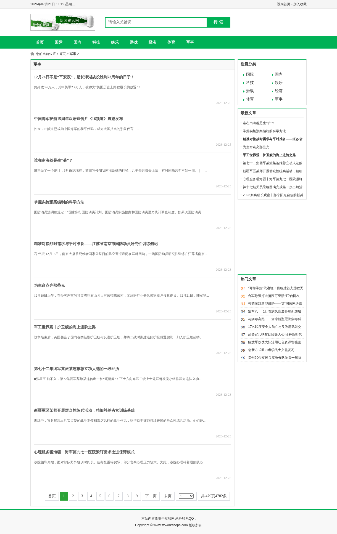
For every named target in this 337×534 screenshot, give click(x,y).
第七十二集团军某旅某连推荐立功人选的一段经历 (76, 369)
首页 (40, 42)
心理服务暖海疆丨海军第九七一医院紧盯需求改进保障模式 (84, 452)
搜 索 (218, 22)
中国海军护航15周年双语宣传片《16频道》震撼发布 (78, 119)
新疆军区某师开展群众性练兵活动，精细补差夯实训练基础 (84, 410)
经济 (152, 42)
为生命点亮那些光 (49, 285)
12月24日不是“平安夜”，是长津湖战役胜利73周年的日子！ (84, 77)
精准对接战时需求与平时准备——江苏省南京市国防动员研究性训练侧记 (96, 244)
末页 (168, 496)
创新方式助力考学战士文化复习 (271, 350)
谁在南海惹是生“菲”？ (53, 160)
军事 (190, 42)
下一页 (151, 496)
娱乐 (115, 42)
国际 (58, 42)
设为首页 (283, 4)
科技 (96, 42)
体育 (171, 42)
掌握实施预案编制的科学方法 (59, 202)
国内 (77, 42)
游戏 (134, 42)
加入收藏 (300, 4)
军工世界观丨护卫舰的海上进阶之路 (65, 327)
